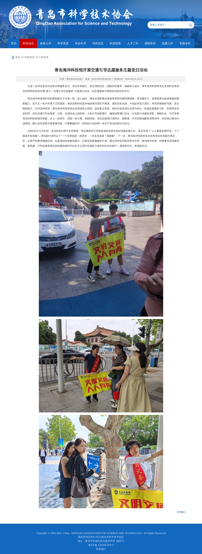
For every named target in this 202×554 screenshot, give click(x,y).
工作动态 (44, 57)
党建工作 (167, 43)
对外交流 (97, 43)
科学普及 (63, 43)
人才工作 (132, 43)
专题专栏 (185, 43)
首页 (13, 43)
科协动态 (28, 43)
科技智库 (115, 43)
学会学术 (80, 43)
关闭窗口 (181, 512)
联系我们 (101, 549)
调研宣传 (150, 43)
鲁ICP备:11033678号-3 (101, 545)
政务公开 (45, 43)
